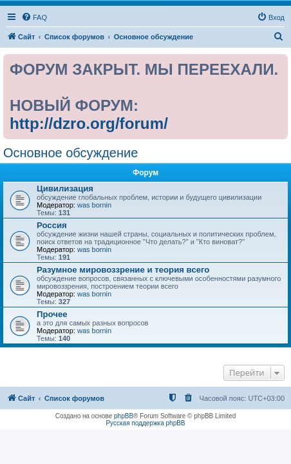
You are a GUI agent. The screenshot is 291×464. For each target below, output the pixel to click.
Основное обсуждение (70, 153)
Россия (52, 225)
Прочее (52, 314)
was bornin (94, 205)
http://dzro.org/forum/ (89, 123)
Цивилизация (65, 188)
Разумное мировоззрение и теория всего (123, 270)
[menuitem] (34, 17)
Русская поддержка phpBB (145, 423)
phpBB (123, 416)
